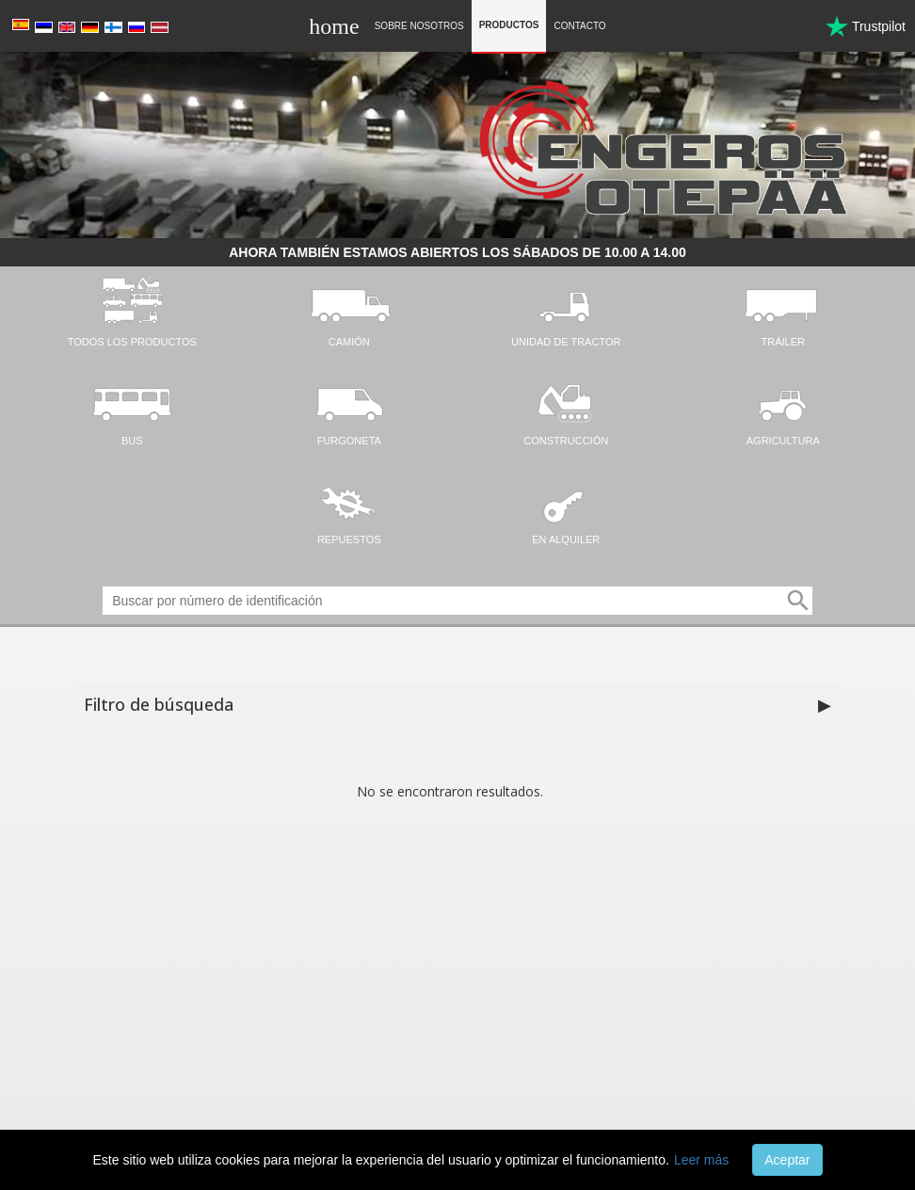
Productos (509, 25)
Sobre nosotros (419, 26)
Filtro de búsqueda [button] (458, 705)
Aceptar (787, 1159)
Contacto (579, 26)
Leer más (701, 1159)
